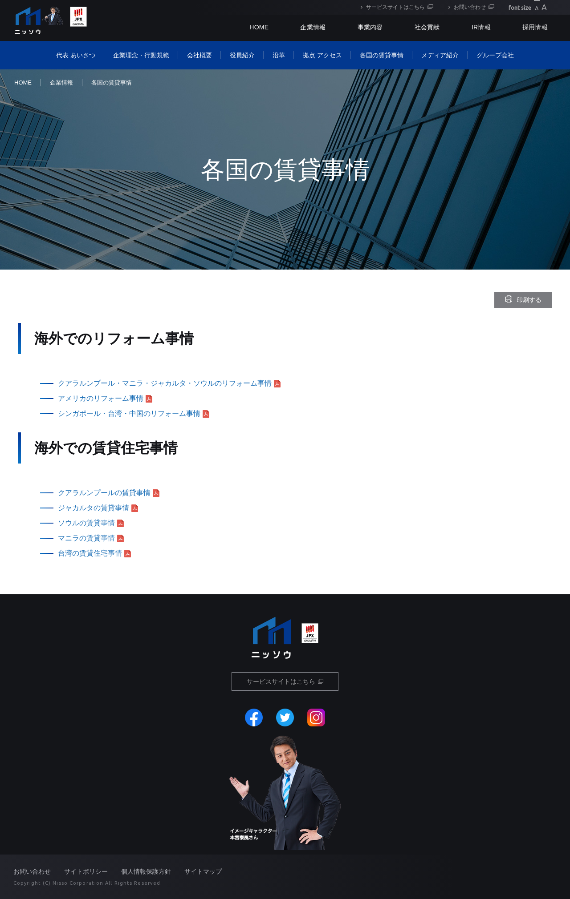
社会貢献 (427, 27)
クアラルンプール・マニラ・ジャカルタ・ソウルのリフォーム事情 (165, 383)
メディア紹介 (440, 55)
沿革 (279, 55)
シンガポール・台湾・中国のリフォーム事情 (129, 413)
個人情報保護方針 (146, 871)
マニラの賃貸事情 (86, 538)
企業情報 (313, 27)
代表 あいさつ (75, 55)
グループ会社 (495, 55)
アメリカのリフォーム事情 (100, 398)
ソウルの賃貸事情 (86, 523)
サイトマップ (203, 871)
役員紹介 (242, 55)
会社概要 (199, 55)
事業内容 (370, 27)
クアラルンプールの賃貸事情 (104, 492)
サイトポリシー (86, 871)
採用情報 (535, 27)
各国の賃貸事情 (381, 55)
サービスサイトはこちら (395, 7)
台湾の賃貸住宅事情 (90, 553)
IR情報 (481, 27)
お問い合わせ (470, 7)
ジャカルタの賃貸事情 (93, 508)
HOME (23, 82)
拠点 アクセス (322, 55)
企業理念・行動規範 (141, 55)
